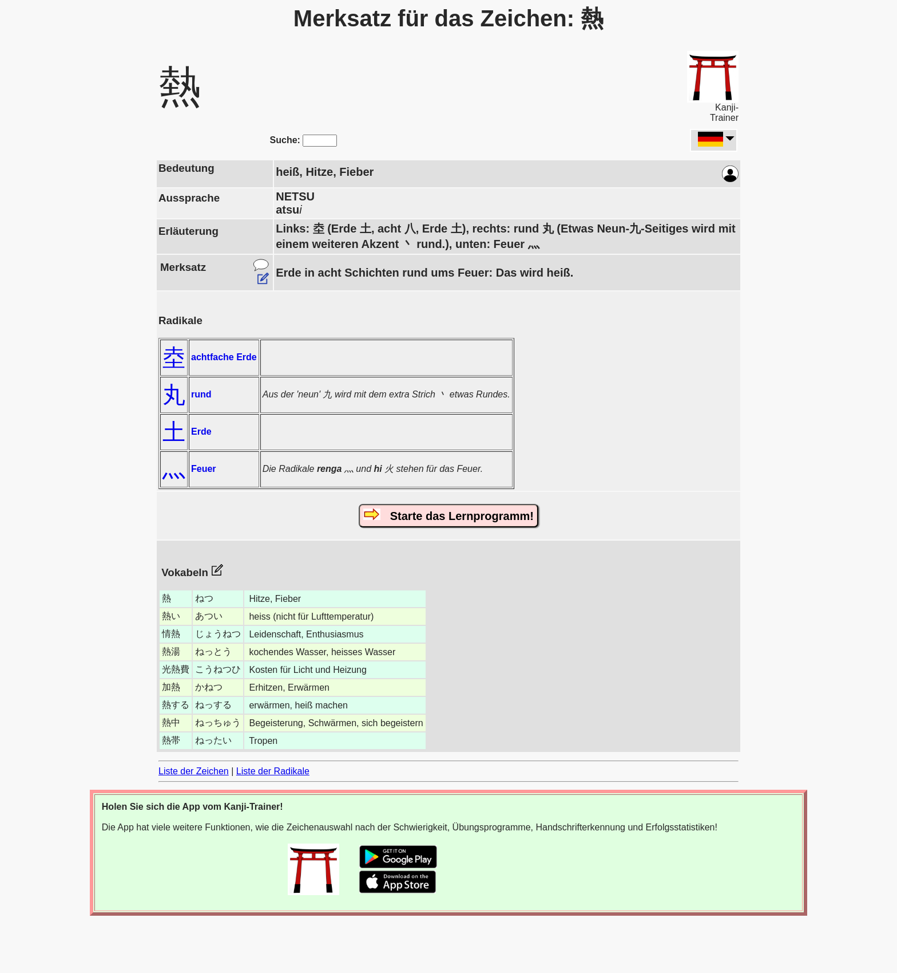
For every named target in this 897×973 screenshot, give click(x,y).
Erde (201, 431)
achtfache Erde (224, 357)
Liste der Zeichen (193, 771)
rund (201, 394)
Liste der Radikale (272, 771)
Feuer (203, 469)
